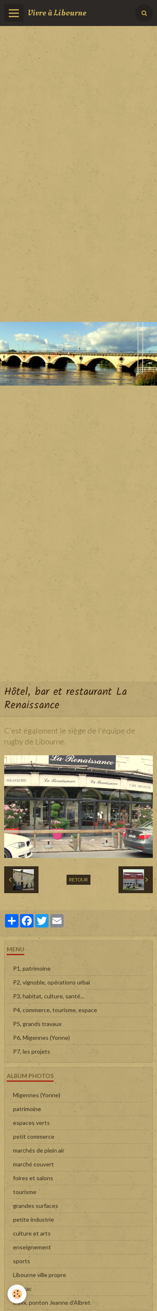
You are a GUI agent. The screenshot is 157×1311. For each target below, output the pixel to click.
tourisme (24, 1191)
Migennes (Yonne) (36, 1095)
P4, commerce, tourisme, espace (55, 1009)
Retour (78, 879)
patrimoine (27, 1108)
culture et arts (32, 1233)
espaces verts (31, 1122)
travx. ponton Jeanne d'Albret (51, 1302)
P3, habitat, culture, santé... (48, 996)
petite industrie (33, 1219)
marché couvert (33, 1164)
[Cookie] (17, 1294)
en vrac (22, 1288)
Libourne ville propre (39, 1274)
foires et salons (33, 1177)
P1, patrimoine (32, 968)
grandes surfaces (35, 1205)
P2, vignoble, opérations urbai (51, 982)
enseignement (32, 1247)
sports (21, 1260)
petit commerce (33, 1136)
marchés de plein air (38, 1150)
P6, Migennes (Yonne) (41, 1037)
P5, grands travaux (37, 1023)
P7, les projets (31, 1051)
